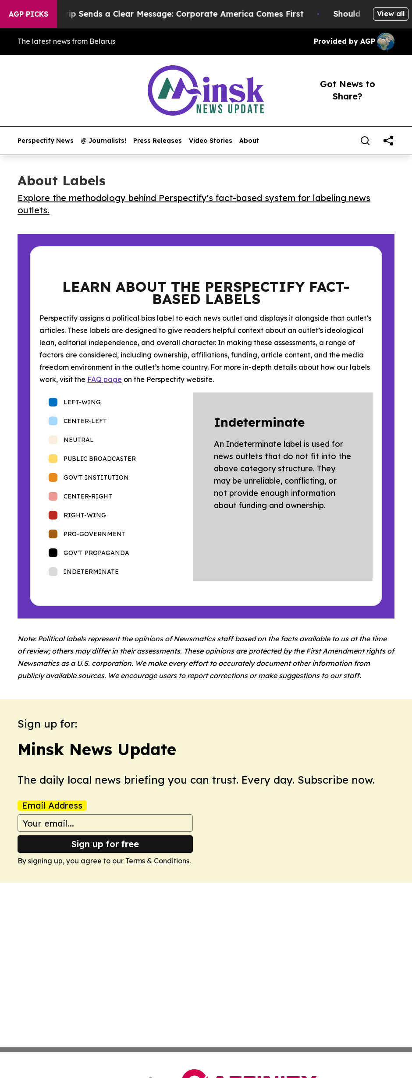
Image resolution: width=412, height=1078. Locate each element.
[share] (388, 140)
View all (391, 13)
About (249, 141)
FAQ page (104, 379)
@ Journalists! (103, 141)
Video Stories (210, 141)
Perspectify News (46, 141)
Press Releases (157, 141)
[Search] (365, 141)
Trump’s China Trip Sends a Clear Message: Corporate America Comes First (161, 14)
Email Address (52, 805)
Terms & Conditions (157, 860)
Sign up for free (105, 843)
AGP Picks (28, 14)
